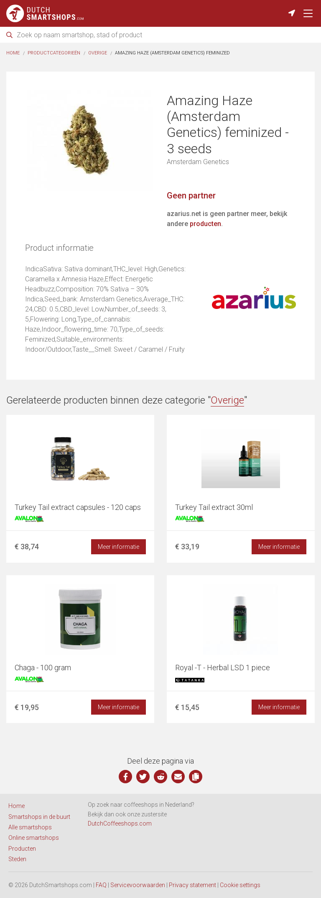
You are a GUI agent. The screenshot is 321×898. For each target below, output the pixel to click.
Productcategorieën (54, 53)
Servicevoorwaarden (137, 885)
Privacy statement (192, 885)
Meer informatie (118, 546)
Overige (97, 53)
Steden (17, 859)
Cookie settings (240, 885)
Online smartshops (33, 837)
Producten (22, 848)
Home (13, 53)
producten (205, 224)
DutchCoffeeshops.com (120, 823)
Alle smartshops (30, 827)
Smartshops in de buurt (39, 816)
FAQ (101, 885)
